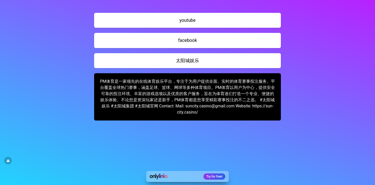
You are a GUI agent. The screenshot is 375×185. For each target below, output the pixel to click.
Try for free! (214, 176)
